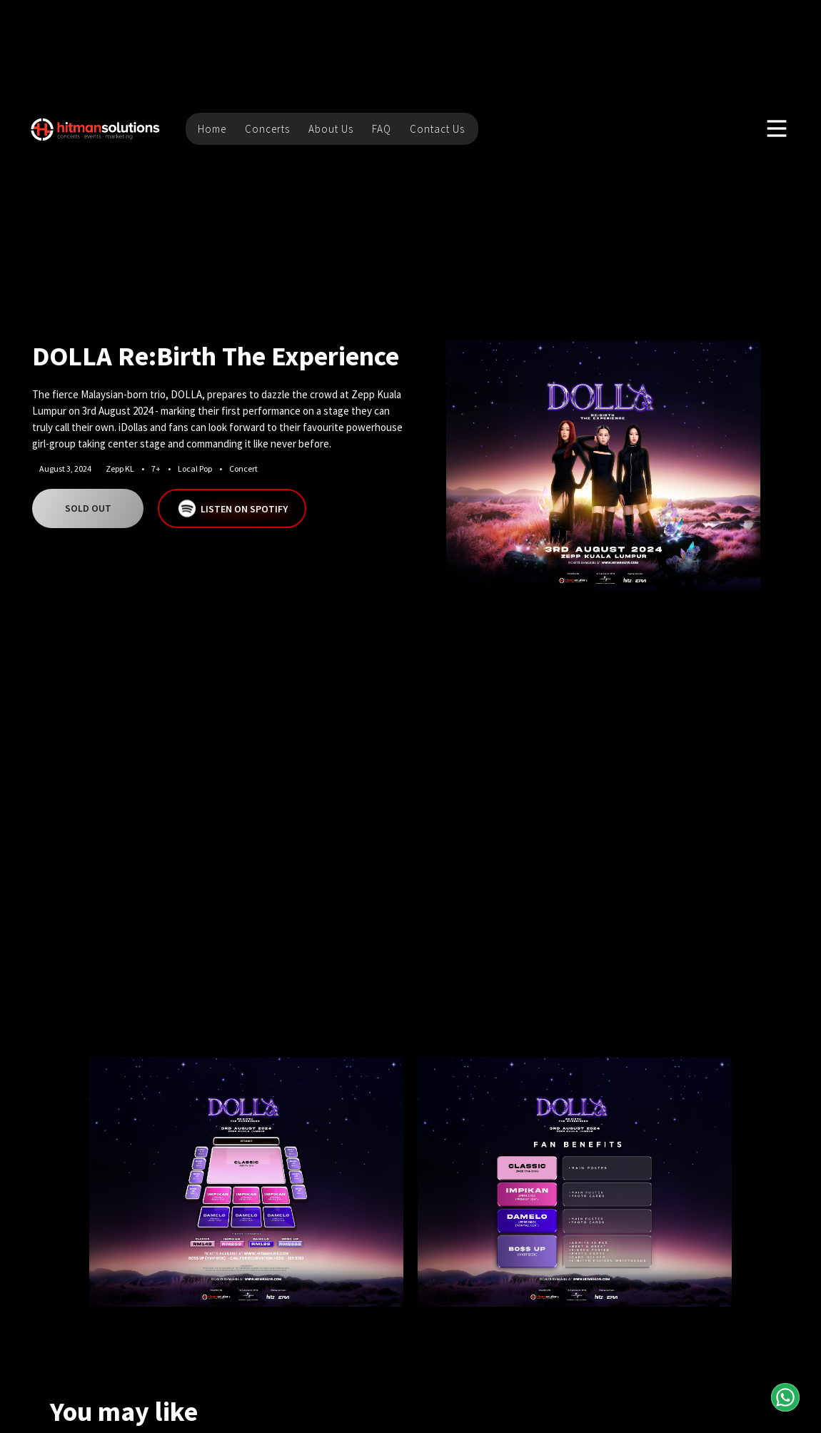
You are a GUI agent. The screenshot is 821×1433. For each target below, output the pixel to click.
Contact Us (437, 129)
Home (212, 129)
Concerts (267, 129)
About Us (330, 129)
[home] (95, 128)
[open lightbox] (603, 465)
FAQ (381, 129)
